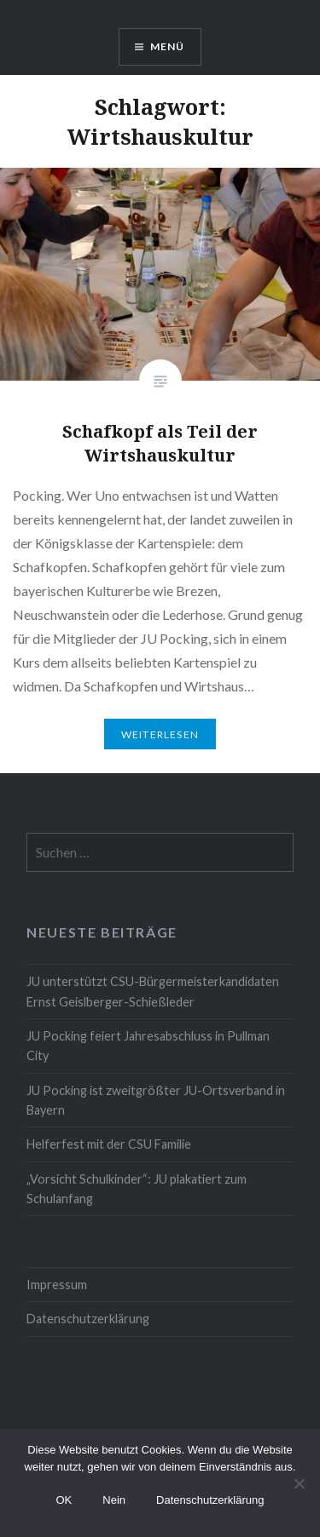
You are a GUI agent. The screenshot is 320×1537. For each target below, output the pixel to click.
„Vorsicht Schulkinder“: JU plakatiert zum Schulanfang (136, 1189)
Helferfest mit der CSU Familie (108, 1144)
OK (63, 1500)
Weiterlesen (160, 734)
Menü (167, 46)
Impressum (56, 1284)
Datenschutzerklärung (87, 1318)
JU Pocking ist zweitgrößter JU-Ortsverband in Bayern (155, 1100)
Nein (113, 1500)
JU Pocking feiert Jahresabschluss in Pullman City (148, 1046)
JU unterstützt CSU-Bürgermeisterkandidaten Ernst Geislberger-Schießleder (152, 991)
